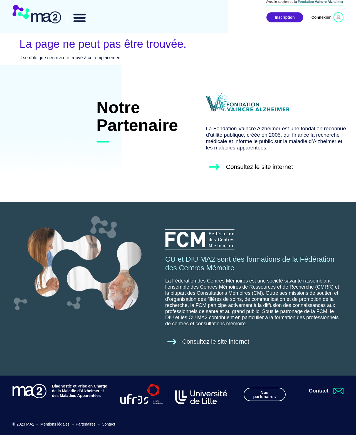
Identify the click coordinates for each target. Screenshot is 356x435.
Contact (108, 424)
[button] (79, 14)
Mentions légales (55, 424)
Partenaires (86, 424)
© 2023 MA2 (23, 424)
